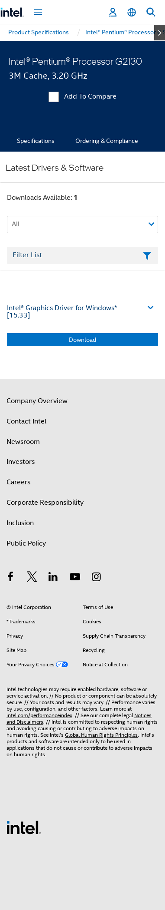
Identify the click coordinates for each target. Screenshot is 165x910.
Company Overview (37, 401)
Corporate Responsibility (45, 502)
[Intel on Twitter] (32, 578)
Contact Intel (26, 421)
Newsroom (23, 441)
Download (82, 340)
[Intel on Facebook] (10, 578)
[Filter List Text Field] (82, 255)
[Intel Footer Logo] (23, 827)
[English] (131, 12)
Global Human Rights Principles (101, 734)
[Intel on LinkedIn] (53, 578)
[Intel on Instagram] (96, 578)
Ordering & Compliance (106, 141)
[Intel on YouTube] (75, 578)
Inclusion (20, 523)
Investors (20, 461)
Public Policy (26, 543)
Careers (18, 482)
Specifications (36, 141)
